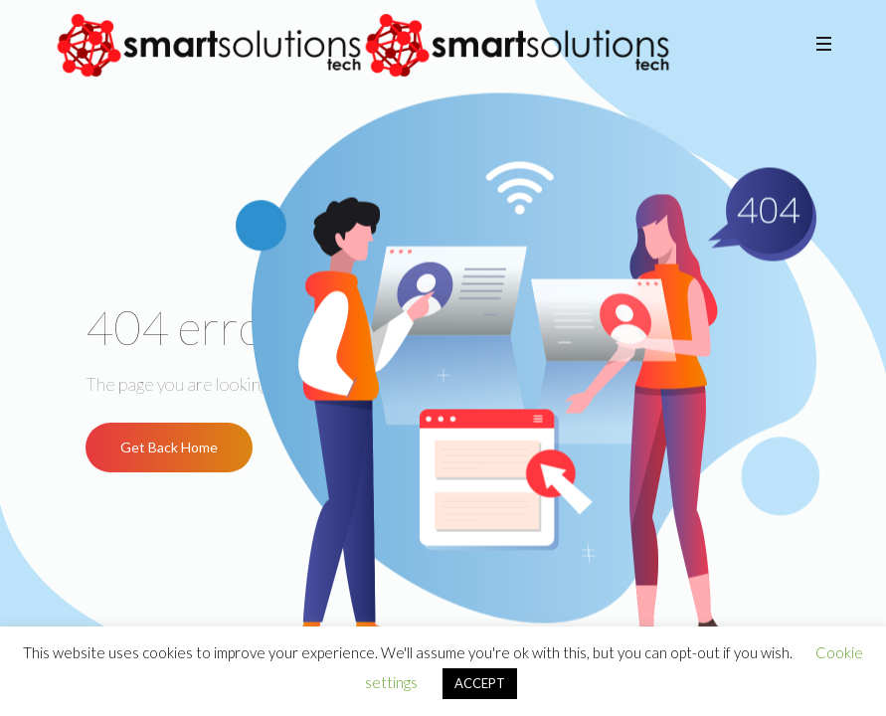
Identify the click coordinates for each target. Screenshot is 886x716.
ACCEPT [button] (479, 683)
